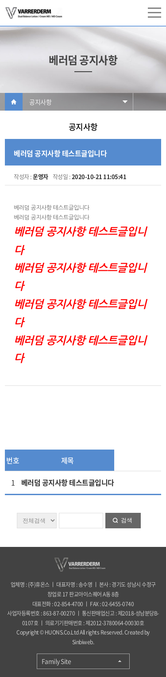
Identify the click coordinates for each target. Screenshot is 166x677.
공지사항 (40, 101)
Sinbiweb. (83, 642)
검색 (126, 520)
